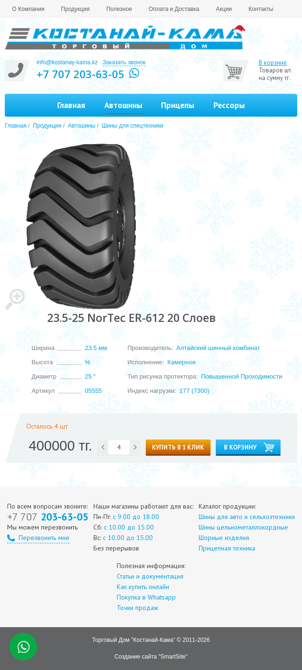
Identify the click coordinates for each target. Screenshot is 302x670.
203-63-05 (47, 516)
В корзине (273, 63)
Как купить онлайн (143, 586)
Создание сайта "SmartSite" (150, 656)
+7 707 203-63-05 (80, 74)
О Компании (28, 9)
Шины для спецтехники (132, 125)
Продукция (75, 9)
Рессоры (229, 105)
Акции (224, 9)
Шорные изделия (224, 537)
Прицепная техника (227, 548)
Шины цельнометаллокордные (243, 527)
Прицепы (177, 105)
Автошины (81, 125)
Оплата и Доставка (174, 9)
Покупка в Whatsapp (146, 597)
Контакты (261, 9)
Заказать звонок (123, 62)
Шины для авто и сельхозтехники (247, 516)
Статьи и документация (150, 576)
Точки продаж (137, 607)
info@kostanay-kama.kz (67, 62)
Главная (71, 105)
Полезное (119, 9)
